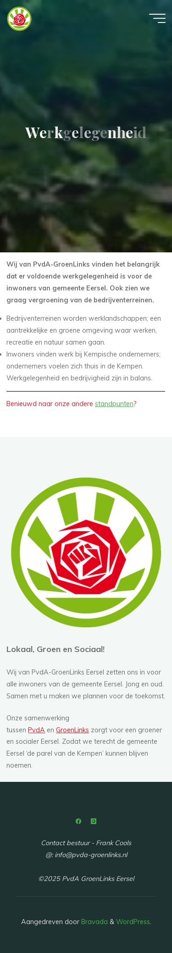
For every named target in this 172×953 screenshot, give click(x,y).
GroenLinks (72, 730)
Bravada (93, 922)
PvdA (36, 730)
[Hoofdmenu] (157, 18)
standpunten (114, 404)
